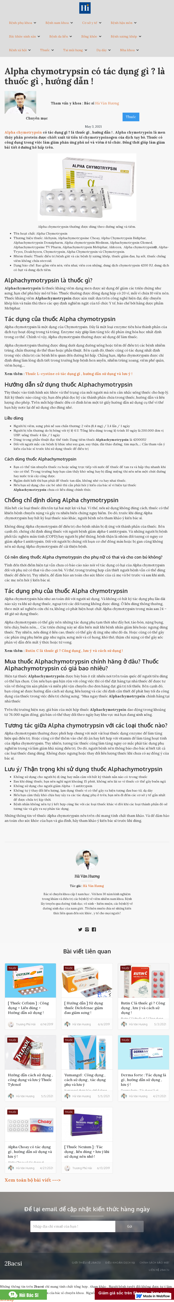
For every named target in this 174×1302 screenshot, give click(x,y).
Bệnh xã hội (18, 50)
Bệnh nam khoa (57, 23)
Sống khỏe (89, 36)
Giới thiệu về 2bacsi (86, 1262)
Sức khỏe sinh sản (22, 36)
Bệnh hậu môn (121, 23)
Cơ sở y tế (89, 23)
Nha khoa (127, 50)
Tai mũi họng (73, 50)
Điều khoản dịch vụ (120, 1262)
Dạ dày (101, 50)
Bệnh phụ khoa (20, 23)
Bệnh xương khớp (124, 36)
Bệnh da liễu (58, 36)
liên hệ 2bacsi (159, 1270)
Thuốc (45, 50)
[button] (23, 23)
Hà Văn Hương (87, 876)
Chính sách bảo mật (154, 1262)
